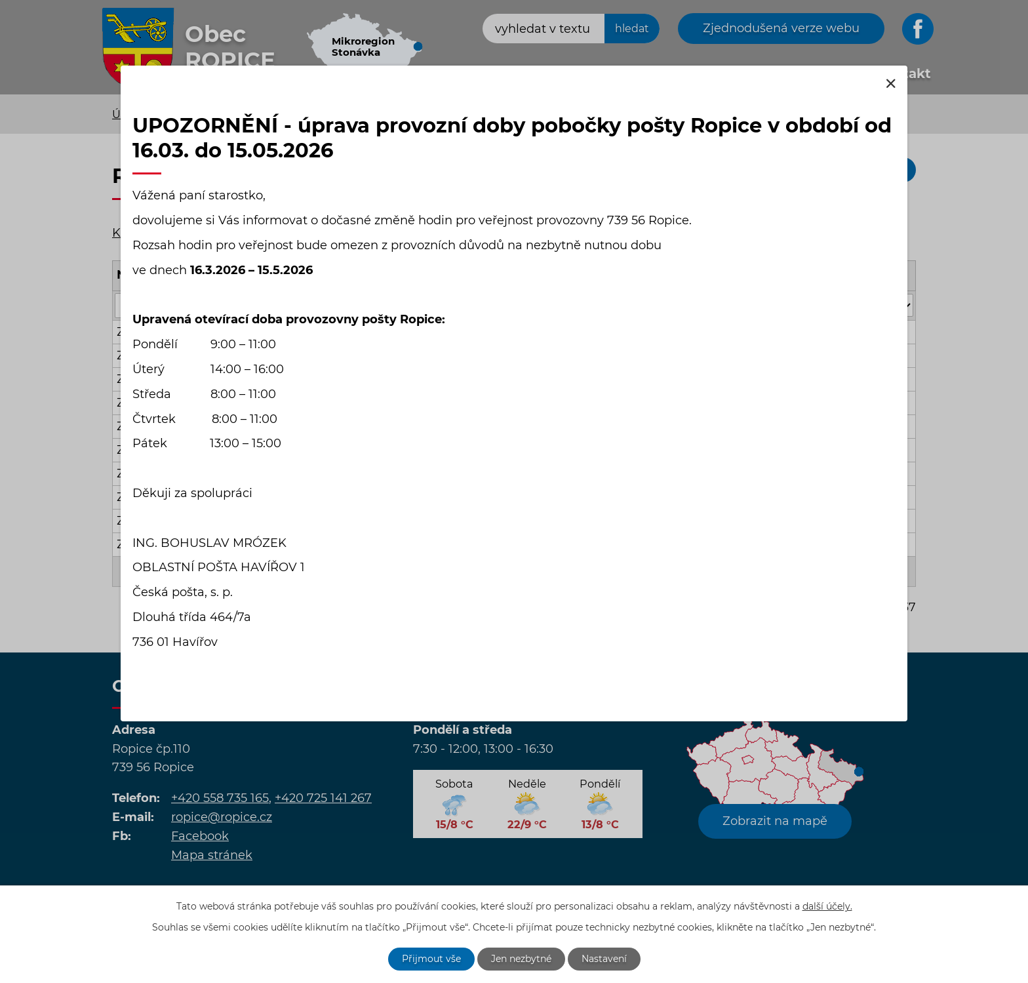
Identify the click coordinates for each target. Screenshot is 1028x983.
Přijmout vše (431, 959)
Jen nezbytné (521, 959)
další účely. (827, 906)
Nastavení (604, 959)
